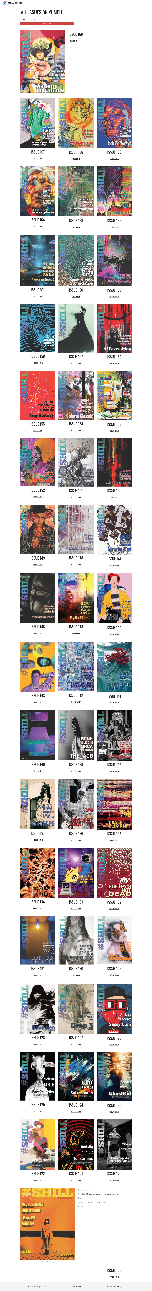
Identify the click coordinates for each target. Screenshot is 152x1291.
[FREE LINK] (47, 24)
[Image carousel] (47, 1225)
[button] (149, 2)
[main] (47, 12)
